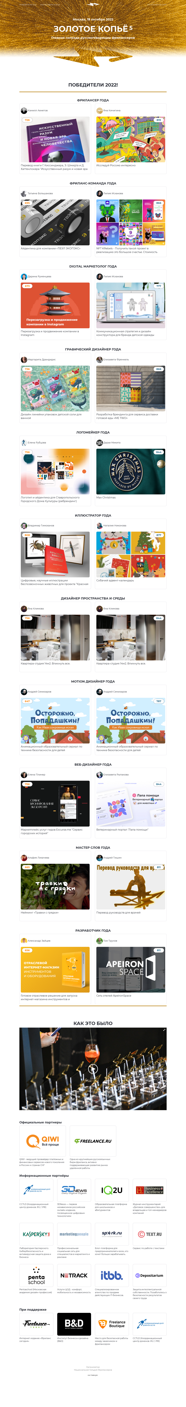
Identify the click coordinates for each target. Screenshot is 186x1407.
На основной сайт (157, 5)
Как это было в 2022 (50, 5)
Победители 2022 (27, 5)
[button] (164, 1030)
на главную (93, 1375)
